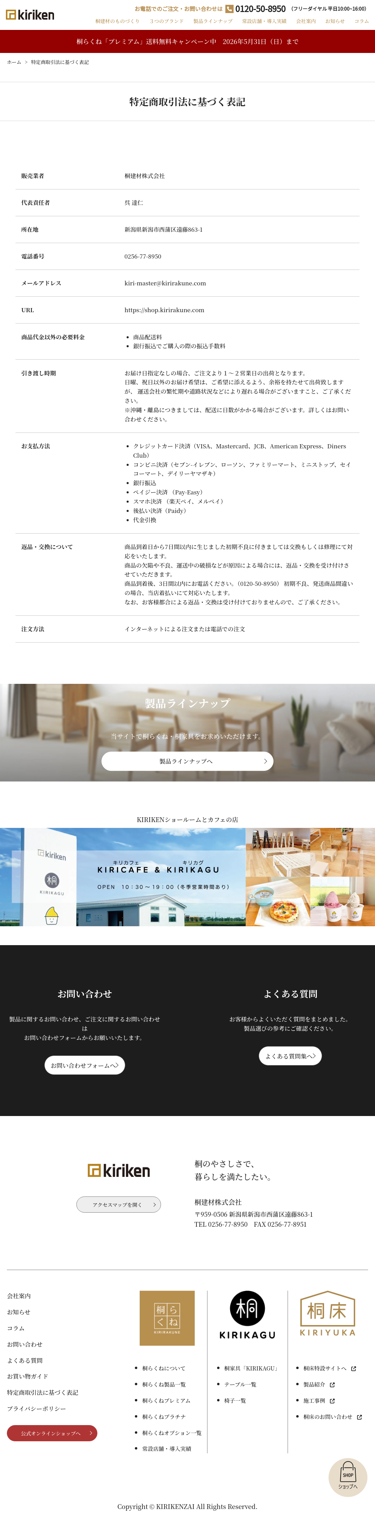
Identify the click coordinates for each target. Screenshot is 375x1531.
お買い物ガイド (28, 1389)
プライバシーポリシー (36, 1421)
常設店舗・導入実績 (259, 25)
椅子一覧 (235, 1414)
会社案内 (302, 25)
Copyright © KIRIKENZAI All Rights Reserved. (187, 1519)
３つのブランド (158, 25)
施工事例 (314, 1414)
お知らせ (332, 25)
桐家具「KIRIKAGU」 (252, 1381)
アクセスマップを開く (117, 1218)
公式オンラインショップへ (50, 1447)
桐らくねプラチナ (164, 1429)
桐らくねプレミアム (166, 1414)
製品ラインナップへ (186, 770)
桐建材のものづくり (108, 25)
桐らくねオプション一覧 (172, 1446)
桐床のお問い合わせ (328, 1429)
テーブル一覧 (240, 1397)
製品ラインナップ (206, 25)
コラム (360, 25)
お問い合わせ (25, 1357)
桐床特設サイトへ (325, 1381)
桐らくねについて (163, 1381)
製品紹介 (314, 1397)
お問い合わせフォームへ (83, 1076)
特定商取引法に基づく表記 (42, 1405)
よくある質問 (25, 1373)
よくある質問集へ (288, 1067)
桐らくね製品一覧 (164, 1397)
